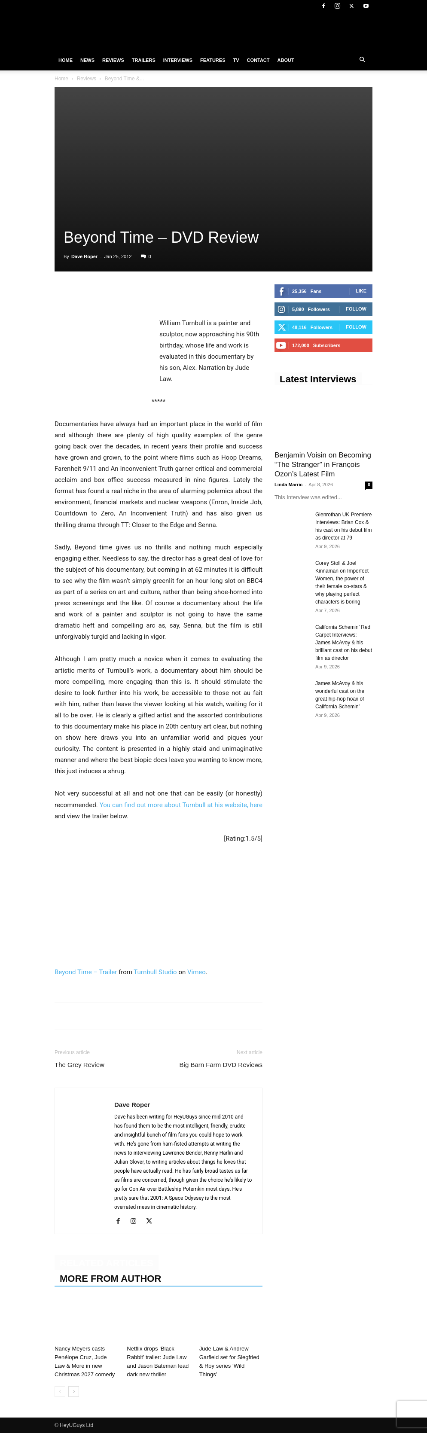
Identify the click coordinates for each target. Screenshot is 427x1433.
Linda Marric (288, 484)
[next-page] (73, 1391)
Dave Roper (84, 256)
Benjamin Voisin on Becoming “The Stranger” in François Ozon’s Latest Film (322, 464)
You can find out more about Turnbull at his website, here (181, 805)
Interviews (177, 60)
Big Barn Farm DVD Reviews (221, 1064)
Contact (258, 60)
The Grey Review (79, 1064)
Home (65, 60)
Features (212, 60)
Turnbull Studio (155, 972)
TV (236, 60)
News (87, 60)
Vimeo (196, 972)
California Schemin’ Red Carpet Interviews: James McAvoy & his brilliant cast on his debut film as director (343, 642)
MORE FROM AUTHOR (110, 1278)
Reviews (113, 60)
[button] (362, 60)
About (286, 60)
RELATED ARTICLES (106, 1263)
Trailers (144, 60)
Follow (356, 308)
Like (361, 290)
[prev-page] (60, 1391)
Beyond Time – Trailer (86, 972)
